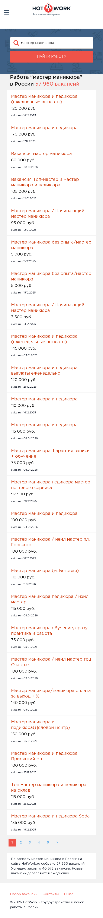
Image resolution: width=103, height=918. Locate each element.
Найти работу (51, 56)
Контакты (51, 894)
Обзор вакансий (23, 894)
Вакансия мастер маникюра (41, 153)
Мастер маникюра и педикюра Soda (50, 816)
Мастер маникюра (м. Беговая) (45, 570)
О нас (69, 894)
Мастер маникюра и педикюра (44, 127)
